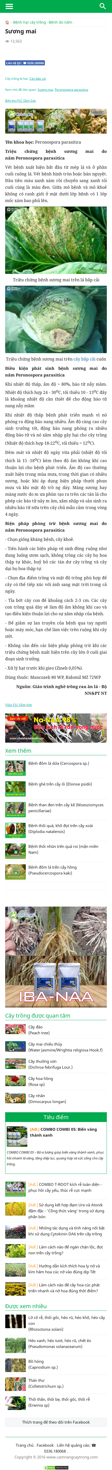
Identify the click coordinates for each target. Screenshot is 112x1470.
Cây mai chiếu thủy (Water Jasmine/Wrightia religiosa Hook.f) (53, 1046)
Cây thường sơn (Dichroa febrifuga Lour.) (39, 1063)
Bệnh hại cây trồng (29, 22)
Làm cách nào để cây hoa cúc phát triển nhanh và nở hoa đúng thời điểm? (52, 1288)
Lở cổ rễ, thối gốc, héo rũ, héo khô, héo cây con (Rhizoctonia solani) (55, 1323)
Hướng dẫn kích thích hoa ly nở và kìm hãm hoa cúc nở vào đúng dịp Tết (52, 1269)
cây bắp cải (84, 359)
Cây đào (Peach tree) (27, 1029)
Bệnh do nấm (60, 22)
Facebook (45, 1444)
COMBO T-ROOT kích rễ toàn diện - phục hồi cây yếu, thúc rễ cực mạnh (53, 1188)
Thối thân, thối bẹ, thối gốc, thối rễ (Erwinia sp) (47, 1403)
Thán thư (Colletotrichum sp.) (34, 1384)
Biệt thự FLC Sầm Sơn (20, 100)
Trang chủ (25, 1444)
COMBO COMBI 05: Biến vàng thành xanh (52, 1136)
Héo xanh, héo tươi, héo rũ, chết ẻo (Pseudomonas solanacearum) (48, 1345)
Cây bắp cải (37, 78)
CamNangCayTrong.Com (56, 6)
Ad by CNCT (98, 112)
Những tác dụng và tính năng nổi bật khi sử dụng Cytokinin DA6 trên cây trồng (55, 1231)
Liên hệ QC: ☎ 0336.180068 (25, 62)
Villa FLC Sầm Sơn (18, 704)
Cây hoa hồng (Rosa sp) (29, 1081)
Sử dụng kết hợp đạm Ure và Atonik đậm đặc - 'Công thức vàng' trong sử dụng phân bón (54, 1210)
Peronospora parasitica (71, 89)
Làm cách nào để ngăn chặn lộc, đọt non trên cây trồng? (54, 1250)
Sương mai (45, 89)
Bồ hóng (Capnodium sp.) (31, 1365)
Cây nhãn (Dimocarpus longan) (35, 1098)
